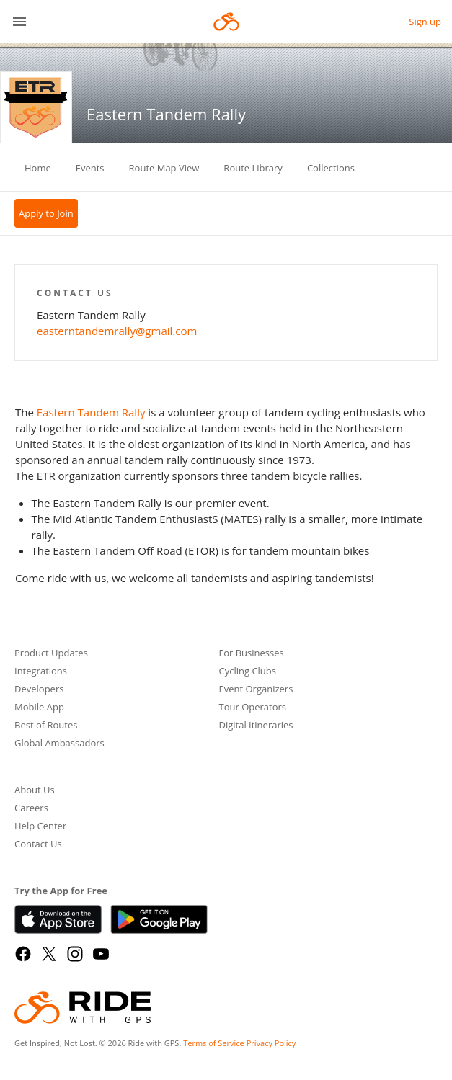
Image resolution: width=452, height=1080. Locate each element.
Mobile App (39, 707)
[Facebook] (23, 954)
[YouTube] (101, 954)
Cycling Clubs (248, 671)
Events (90, 167)
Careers (31, 808)
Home (38, 167)
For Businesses (251, 653)
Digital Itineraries (256, 725)
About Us (34, 790)
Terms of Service (213, 1042)
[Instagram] (75, 954)
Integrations (40, 671)
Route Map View (164, 167)
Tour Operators (253, 707)
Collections (331, 167)
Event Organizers (256, 689)
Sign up (425, 21)
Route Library (253, 167)
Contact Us (38, 844)
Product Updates (51, 653)
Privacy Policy (271, 1042)
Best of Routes (45, 725)
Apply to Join (46, 213)
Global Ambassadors (59, 743)
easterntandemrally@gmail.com (117, 330)
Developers (38, 689)
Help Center (40, 826)
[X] (49, 954)
